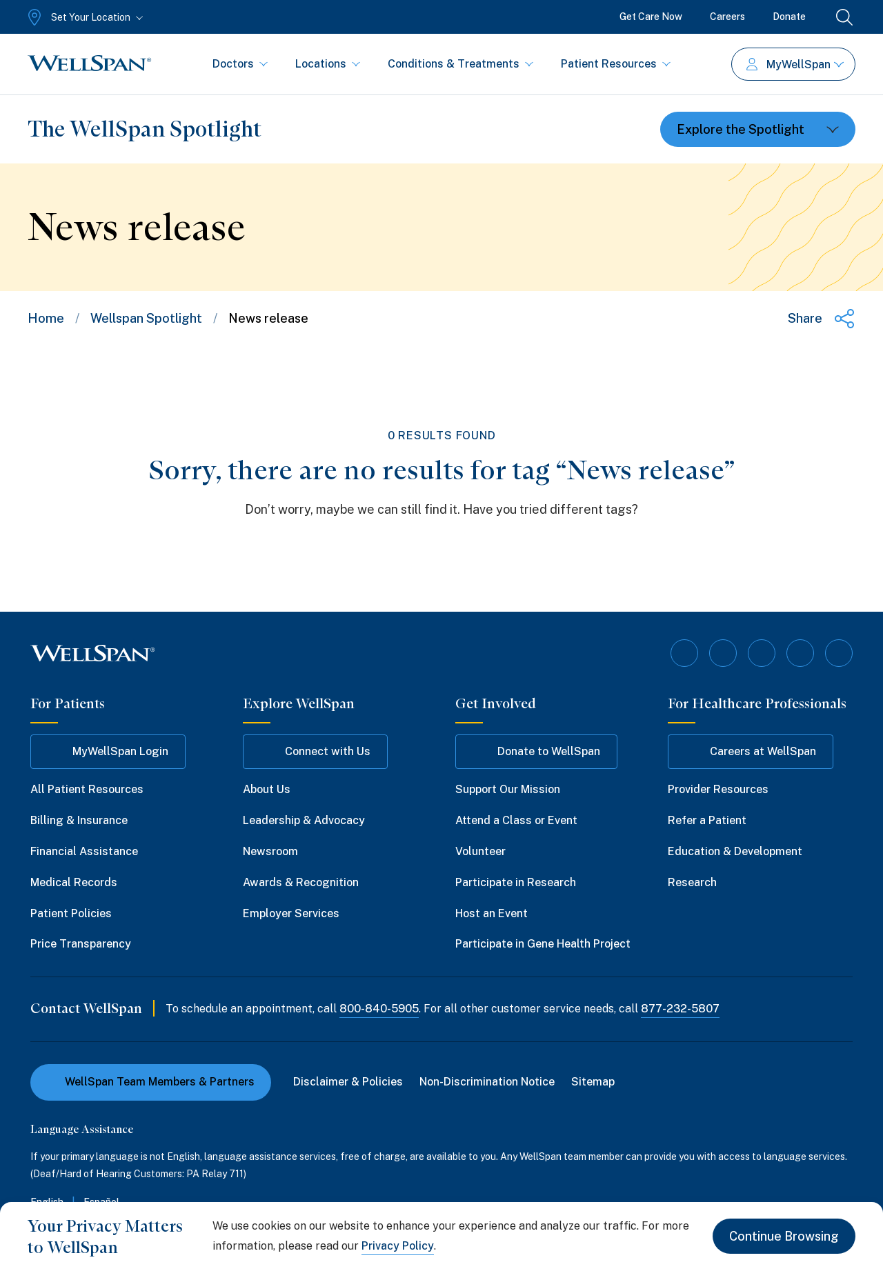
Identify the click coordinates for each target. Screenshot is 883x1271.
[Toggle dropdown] (757, 129)
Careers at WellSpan (750, 751)
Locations (327, 63)
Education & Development (735, 851)
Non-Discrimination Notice (487, 1081)
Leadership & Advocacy (304, 820)
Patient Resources (616, 63)
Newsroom (270, 851)
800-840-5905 (379, 1008)
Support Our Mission (507, 789)
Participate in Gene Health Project (543, 943)
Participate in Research (515, 882)
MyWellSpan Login (108, 751)
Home (46, 318)
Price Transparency (80, 943)
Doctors (240, 63)
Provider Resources (718, 789)
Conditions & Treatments (460, 63)
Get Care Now (650, 16)
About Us (266, 789)
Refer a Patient (707, 820)
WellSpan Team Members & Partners (151, 1081)
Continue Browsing (784, 1236)
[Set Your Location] (83, 17)
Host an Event (491, 913)
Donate (789, 16)
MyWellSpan (795, 64)
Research (692, 882)
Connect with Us (315, 751)
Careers (727, 16)
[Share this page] (821, 319)
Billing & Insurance (79, 820)
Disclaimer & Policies (348, 1081)
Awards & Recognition (301, 882)
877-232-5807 (680, 1008)
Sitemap (593, 1081)
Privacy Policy (397, 1245)
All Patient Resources (86, 789)
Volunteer (480, 851)
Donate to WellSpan (536, 751)
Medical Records (73, 882)
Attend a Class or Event (516, 820)
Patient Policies (71, 913)
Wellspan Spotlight (146, 318)
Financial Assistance (84, 851)
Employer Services (291, 913)
